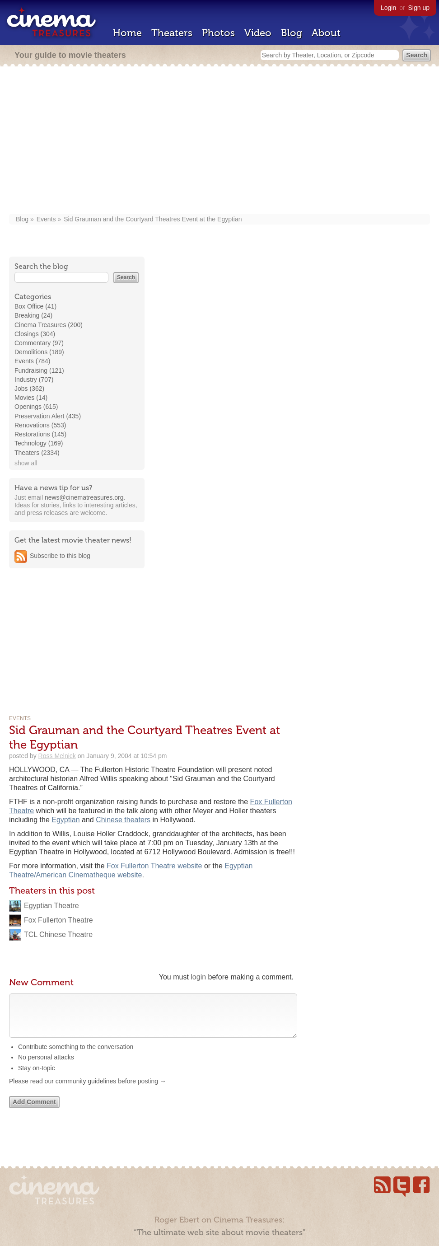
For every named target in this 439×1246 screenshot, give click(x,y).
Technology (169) (38, 443)
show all (25, 463)
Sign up (419, 7)
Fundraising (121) (39, 370)
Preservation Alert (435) (47, 416)
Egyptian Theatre (51, 905)
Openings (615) (36, 406)
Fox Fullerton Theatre (58, 920)
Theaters (171, 33)
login (198, 977)
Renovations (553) (40, 425)
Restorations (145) (40, 434)
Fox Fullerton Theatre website (154, 866)
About (326, 33)
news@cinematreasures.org (84, 497)
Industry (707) (33, 379)
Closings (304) (34, 333)
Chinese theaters (123, 820)
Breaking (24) (33, 315)
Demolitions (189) (39, 352)
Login (388, 7)
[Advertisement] (220, 141)
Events (46, 219)
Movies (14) (30, 397)
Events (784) (32, 361)
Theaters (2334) (37, 452)
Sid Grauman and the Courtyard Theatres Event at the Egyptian (153, 219)
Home (127, 33)
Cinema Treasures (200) (48, 324)
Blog (291, 33)
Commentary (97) (39, 343)
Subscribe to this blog (60, 555)
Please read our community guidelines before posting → (87, 1090)
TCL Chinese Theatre (58, 934)
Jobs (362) (29, 388)
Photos (218, 33)
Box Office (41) (35, 306)
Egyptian (65, 820)
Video (257, 33)
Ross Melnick (57, 755)
